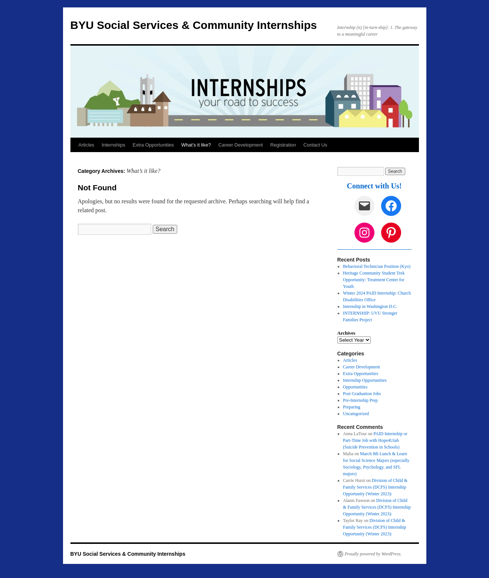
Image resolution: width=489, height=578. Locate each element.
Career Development (240, 145)
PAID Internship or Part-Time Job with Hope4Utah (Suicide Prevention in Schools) (375, 440)
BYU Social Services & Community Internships (193, 25)
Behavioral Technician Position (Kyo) (376, 266)
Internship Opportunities (365, 380)
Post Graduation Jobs (362, 393)
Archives (346, 333)
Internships (113, 145)
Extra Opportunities (153, 145)
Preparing (351, 407)
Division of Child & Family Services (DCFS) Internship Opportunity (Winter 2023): (375, 487)
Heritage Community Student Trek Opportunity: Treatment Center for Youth (373, 279)
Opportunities (355, 387)
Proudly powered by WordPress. (373, 553)
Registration (283, 145)
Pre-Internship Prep (360, 400)
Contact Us (315, 145)
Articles (87, 145)
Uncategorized (356, 413)
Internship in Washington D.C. (370, 306)
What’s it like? (196, 145)
